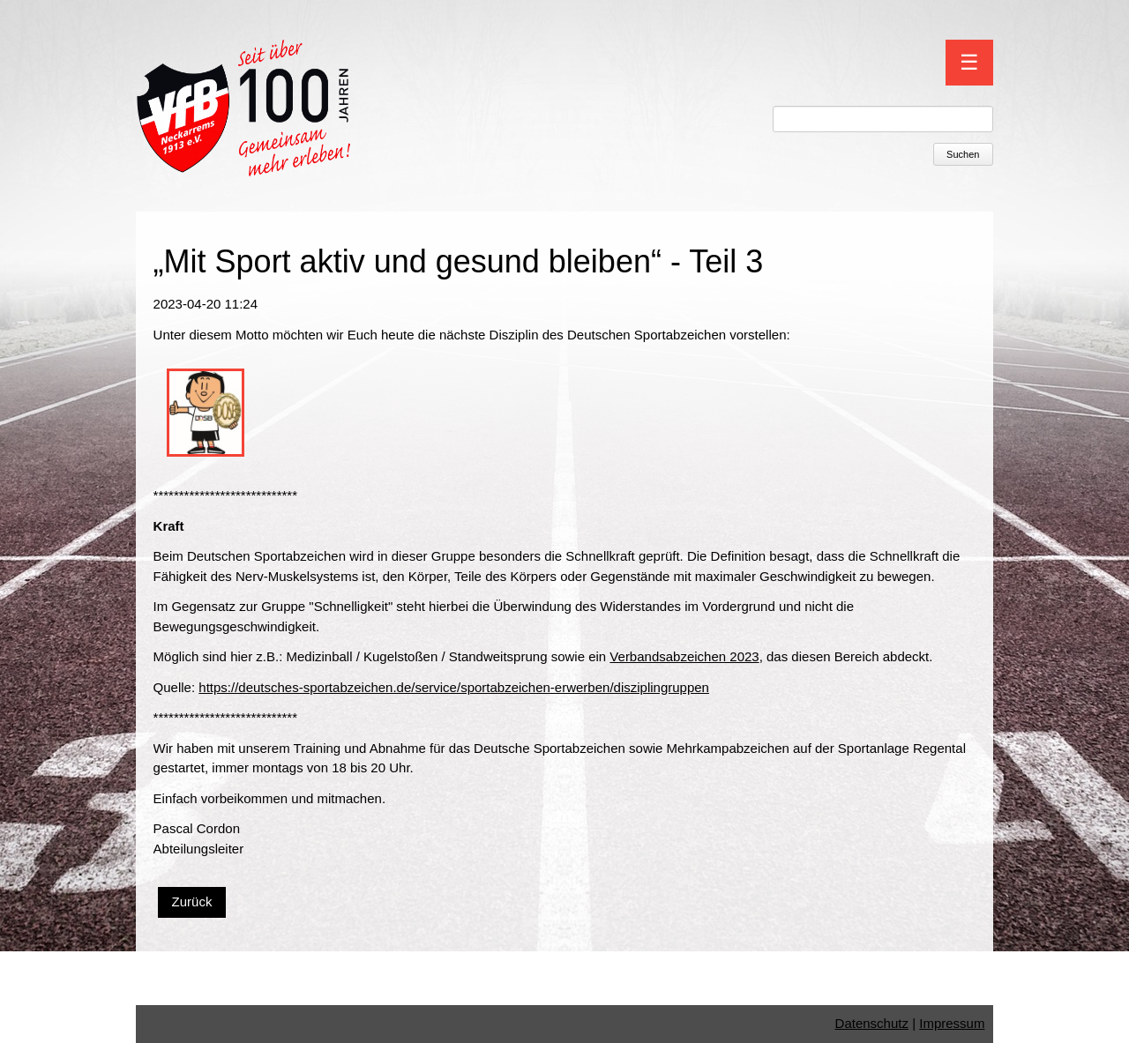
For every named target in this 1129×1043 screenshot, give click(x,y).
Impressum (951, 1023)
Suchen (962, 154)
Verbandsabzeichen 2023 (684, 656)
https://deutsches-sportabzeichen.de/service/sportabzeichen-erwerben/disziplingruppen (453, 687)
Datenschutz (871, 1023)
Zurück (192, 901)
